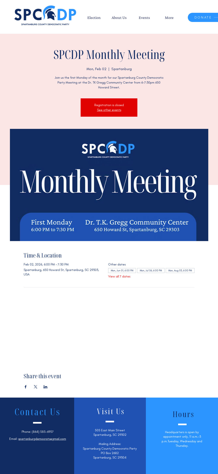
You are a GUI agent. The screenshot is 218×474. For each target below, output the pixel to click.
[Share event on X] (35, 386)
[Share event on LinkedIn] (45, 386)
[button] (94, 17)
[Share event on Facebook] (26, 386)
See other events (109, 110)
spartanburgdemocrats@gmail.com (42, 439)
